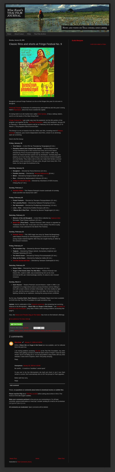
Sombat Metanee (56, 330)
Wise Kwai (18, 342)
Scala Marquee (77, 40)
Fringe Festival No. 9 (16, 120)
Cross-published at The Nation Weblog (19, 319)
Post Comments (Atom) (24, 462)
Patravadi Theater (15, 108)
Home (9, 34)
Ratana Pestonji (40, 330)
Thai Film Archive (40, 34)
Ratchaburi (17, 110)
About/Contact (19, 34)
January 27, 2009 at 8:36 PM (33, 342)
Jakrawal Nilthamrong (41, 173)
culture (21, 330)
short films (48, 330)
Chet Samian (42, 114)
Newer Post (13, 458)
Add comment (14, 385)
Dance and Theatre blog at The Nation (28, 315)
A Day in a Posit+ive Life (21, 181)
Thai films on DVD (32, 394)
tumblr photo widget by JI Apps (98, 44)
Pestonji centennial (37, 304)
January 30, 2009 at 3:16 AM (31, 365)
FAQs (29, 34)
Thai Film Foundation (35, 122)
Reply (16, 359)
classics (16, 330)
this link (37, 351)
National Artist (55, 218)
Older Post (61, 458)
